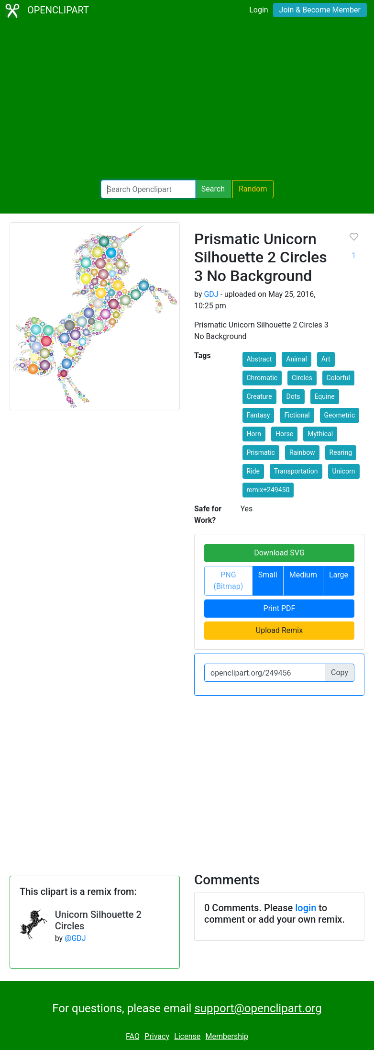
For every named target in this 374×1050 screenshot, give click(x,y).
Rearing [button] (341, 452)
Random (253, 188)
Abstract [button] (259, 359)
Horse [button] (284, 434)
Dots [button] (293, 396)
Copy (339, 672)
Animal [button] (296, 359)
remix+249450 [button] (268, 490)
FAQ (133, 1036)
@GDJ (75, 938)
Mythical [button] (320, 434)
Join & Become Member (320, 9)
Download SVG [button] (279, 552)
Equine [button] (325, 396)
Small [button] (267, 574)
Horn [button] (254, 434)
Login (258, 9)
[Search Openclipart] (148, 189)
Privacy (156, 1036)
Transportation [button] (296, 471)
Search (213, 188)
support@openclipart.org (257, 1008)
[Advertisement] (187, 101)
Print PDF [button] (280, 608)
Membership (227, 1036)
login (305, 908)
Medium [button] (303, 574)
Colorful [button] (338, 378)
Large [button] (338, 574)
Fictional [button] (296, 415)
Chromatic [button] (262, 378)
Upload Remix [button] (279, 630)
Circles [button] (302, 378)
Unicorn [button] (343, 471)
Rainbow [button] (302, 452)
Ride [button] (253, 471)
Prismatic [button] (261, 452)
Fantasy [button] (258, 415)
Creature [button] (259, 396)
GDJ (211, 294)
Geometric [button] (339, 415)
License (187, 1036)
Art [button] (325, 359)
